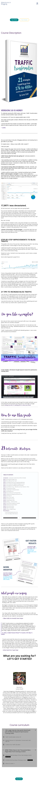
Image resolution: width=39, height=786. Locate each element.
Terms (9, 775)
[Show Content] (35, 715)
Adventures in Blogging (6, 3)
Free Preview (24, 20)
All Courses (9, 774)
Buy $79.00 (14, 20)
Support (3, 775)
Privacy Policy (4, 777)
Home (2, 774)
